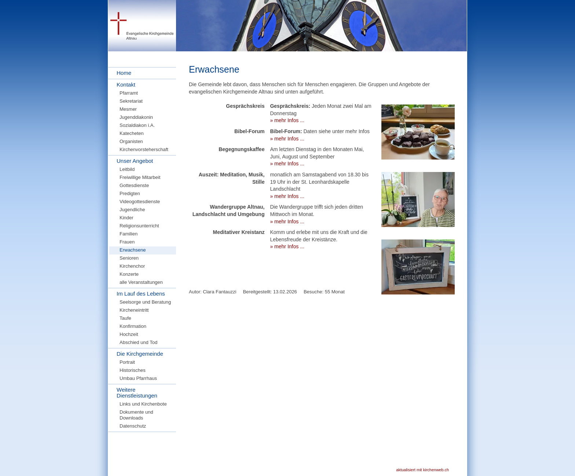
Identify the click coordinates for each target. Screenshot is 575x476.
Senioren (129, 258)
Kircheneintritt (134, 310)
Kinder (126, 217)
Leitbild (127, 169)
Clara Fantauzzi (219, 291)
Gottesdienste (134, 185)
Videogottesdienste (140, 201)
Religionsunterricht (139, 225)
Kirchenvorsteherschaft (144, 149)
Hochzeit (129, 334)
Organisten (131, 141)
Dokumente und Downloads (136, 415)
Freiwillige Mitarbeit (140, 177)
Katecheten (132, 133)
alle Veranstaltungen (141, 282)
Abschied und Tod (138, 342)
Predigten (130, 193)
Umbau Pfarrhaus (138, 378)
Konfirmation (133, 326)
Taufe (125, 318)
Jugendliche (132, 209)
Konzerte (129, 274)
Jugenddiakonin (136, 117)
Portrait (127, 362)
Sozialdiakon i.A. (137, 125)
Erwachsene (133, 250)
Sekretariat (131, 101)
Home (124, 73)
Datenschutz (133, 426)
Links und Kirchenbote (143, 404)
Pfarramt (129, 93)
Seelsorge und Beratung (145, 302)
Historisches (133, 370)
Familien (129, 234)
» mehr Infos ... (287, 120)
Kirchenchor (132, 266)
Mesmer (128, 109)
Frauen (127, 242)
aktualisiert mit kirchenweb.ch (422, 470)
